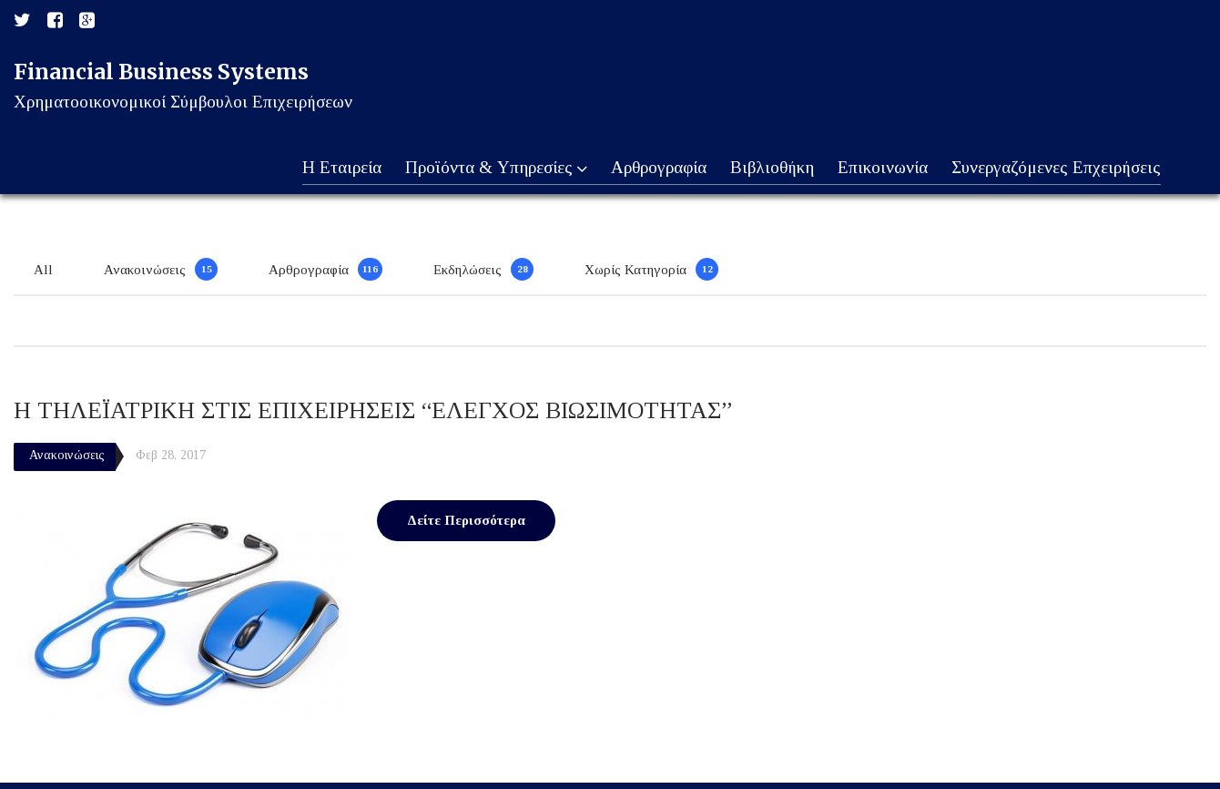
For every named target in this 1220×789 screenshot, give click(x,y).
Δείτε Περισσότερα (466, 520)
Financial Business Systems (161, 71)
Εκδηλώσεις (467, 269)
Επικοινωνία (880, 168)
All (43, 269)
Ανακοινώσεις (145, 269)
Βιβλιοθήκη (767, 168)
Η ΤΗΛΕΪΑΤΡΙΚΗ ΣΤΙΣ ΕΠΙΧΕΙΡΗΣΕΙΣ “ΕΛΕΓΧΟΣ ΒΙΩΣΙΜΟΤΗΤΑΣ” (373, 410)
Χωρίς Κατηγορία (635, 269)
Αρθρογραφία (652, 168)
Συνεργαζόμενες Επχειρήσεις (1055, 168)
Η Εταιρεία (331, 168)
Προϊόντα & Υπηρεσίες (487, 169)
